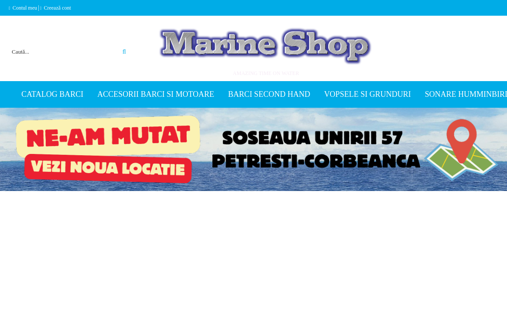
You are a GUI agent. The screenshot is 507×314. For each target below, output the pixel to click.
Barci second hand (269, 94)
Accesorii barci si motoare (155, 94)
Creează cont (57, 8)
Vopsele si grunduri (367, 94)
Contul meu (25, 8)
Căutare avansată (114, 41)
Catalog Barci (52, 94)
